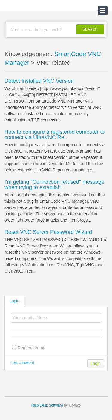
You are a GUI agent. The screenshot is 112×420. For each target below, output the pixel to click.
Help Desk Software (47, 405)
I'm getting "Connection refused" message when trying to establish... (54, 184)
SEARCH (90, 29)
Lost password (22, 363)
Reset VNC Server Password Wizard (48, 232)
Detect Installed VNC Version (39, 81)
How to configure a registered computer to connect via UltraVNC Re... (54, 134)
